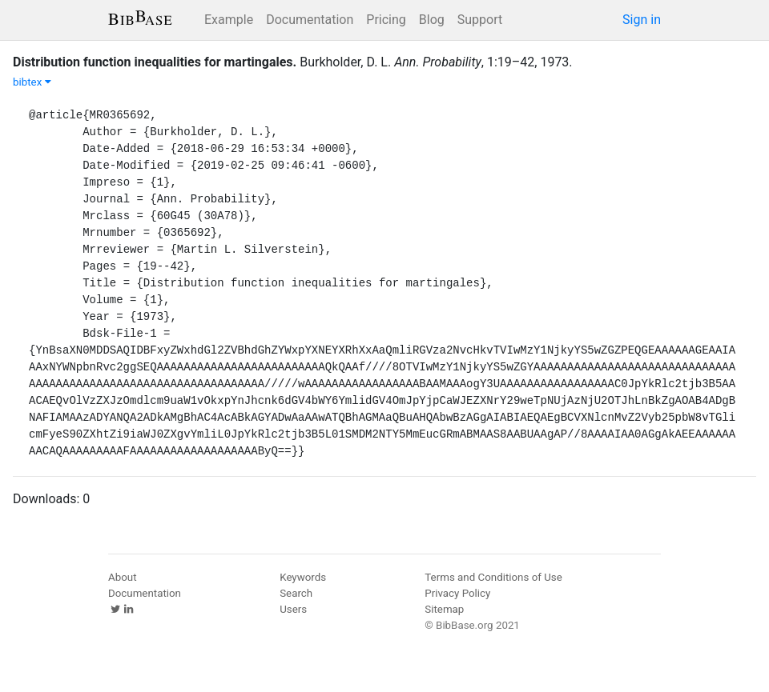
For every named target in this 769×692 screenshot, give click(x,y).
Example (228, 19)
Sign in (641, 19)
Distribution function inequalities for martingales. (154, 62)
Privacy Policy (457, 593)
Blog (432, 19)
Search (296, 593)
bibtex (32, 82)
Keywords (303, 577)
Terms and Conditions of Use (493, 577)
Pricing (386, 19)
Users (293, 609)
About (122, 577)
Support (479, 19)
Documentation (309, 19)
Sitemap (444, 609)
